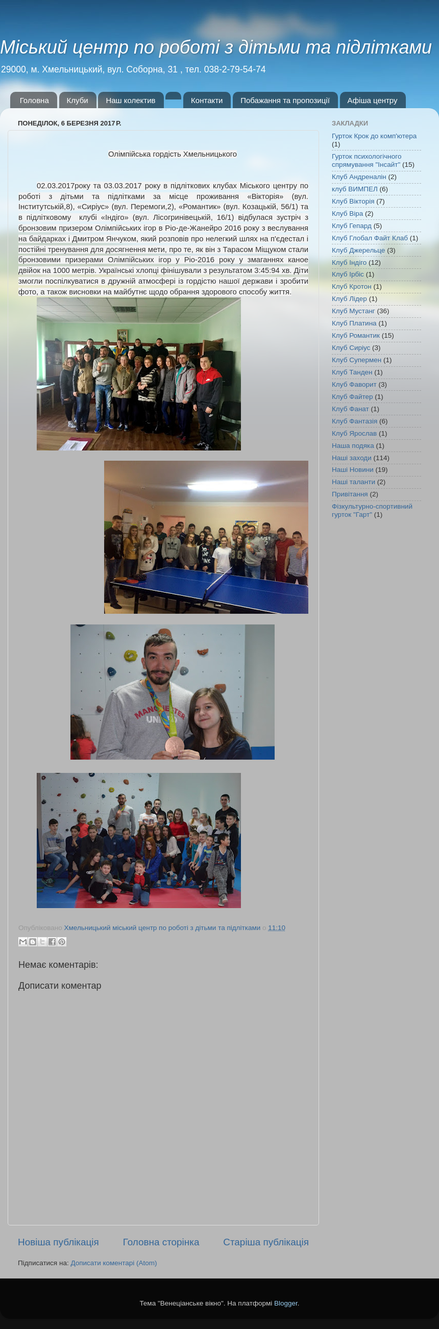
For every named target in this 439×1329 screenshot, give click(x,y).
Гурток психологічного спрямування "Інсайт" (366, 160)
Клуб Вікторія (353, 201)
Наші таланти (353, 482)
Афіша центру (373, 100)
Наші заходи (352, 458)
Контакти (207, 100)
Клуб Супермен (356, 360)
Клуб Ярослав (354, 433)
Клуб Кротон (352, 286)
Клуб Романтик (356, 335)
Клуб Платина (354, 323)
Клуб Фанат (350, 409)
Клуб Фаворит (354, 384)
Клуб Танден (352, 372)
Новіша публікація (58, 1242)
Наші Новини (353, 469)
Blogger (286, 1303)
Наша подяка (353, 445)
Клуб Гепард (352, 226)
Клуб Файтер (352, 396)
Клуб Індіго (349, 262)
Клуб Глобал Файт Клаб (370, 238)
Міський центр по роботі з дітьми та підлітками (216, 47)
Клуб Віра (347, 213)
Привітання (350, 494)
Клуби (77, 100)
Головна (34, 100)
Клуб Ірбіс (348, 274)
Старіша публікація (266, 1242)
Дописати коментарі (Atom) (113, 1263)
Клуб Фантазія (354, 421)
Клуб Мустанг (353, 311)
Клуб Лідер (349, 299)
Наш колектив (130, 100)
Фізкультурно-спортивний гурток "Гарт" (372, 510)
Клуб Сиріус (351, 348)
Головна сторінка (161, 1242)
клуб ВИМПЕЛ (355, 189)
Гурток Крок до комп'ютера (374, 136)
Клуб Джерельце (358, 250)
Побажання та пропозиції (285, 100)
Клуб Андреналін (359, 177)
